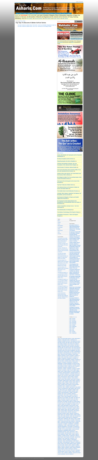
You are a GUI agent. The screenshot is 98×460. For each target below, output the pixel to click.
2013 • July (71, 329)
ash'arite (76, 376)
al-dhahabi (74, 358)
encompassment (64, 388)
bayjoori (64, 383)
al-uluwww (64, 370)
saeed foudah (60, 436)
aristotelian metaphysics (64, 373)
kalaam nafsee (77, 414)
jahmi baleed (76, 410)
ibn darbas (63, 398)
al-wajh (68, 370)
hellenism (73, 393)
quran (70, 434)
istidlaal (74, 408)
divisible (67, 387)
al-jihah (73, 360)
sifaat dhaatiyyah (69, 440)
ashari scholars (75, 377)
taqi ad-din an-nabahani (70, 446)
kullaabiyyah (75, 417)
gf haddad (69, 391)
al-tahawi (74, 368)
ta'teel (59, 443)
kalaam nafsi (60, 415)
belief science (72, 383)
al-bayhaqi (64, 358)
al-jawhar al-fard (68, 360)
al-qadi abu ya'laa (71, 366)
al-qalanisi (77, 366)
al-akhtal (76, 355)
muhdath (76, 422)
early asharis (78, 387)
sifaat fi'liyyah (75, 440)
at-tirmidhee (60, 380)
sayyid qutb (67, 438)
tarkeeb (63, 447)
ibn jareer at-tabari (65, 400)
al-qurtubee (60, 367)
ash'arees (77, 375)
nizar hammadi (69, 427)
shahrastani (60, 440)
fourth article (56, 18)
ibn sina (63, 402)
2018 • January (72, 319)
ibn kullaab (65, 401)
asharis (59, 379)
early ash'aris (72, 387)
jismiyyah (68, 414)
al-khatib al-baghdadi (67, 363)
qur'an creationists (61, 434)
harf (62, 393)
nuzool (73, 429)
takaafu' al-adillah (75, 444)
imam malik (76, 406)
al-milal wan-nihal (75, 363)
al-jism (77, 360)
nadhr (65, 425)
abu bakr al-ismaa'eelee (74, 346)
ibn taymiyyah (68, 402)
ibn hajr (72, 398)
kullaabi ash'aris (69, 417)
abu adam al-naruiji (61, 342)
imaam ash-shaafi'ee (69, 406)
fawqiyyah (60, 391)
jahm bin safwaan (71, 409)
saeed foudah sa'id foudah (69, 436)
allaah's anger (76, 370)
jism (64, 414)
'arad (59, 338)
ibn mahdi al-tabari (76, 401)
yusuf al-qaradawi (61, 454)
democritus (60, 387)
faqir (77, 389)
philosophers (72, 431)
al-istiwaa (77, 359)
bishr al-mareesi (68, 384)
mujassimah (60, 423)
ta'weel (62, 443)
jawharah (72, 413)
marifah (78, 418)
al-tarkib (78, 368)
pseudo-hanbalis (61, 433)
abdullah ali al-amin (66, 341)
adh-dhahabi (60, 352)
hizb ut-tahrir (66, 394)
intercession (64, 408)
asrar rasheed (67, 379)
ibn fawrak (68, 398)
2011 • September (72, 333)
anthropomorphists (74, 372)
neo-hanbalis (70, 426)
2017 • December (72, 321)
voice (63, 452)
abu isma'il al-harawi (76, 349)
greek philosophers (65, 392)
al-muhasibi (60, 364)
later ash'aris (71, 418)
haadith (71, 392)
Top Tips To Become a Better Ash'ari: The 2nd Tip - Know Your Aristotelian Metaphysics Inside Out (37, 25)
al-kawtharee (69, 362)
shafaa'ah (68, 439)
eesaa (59, 388)
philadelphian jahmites (62, 431)
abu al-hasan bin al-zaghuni (73, 343)
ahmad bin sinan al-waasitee (66, 354)
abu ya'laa (78, 350)
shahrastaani (73, 439)
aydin (63, 381)
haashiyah (75, 392)
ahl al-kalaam (74, 352)
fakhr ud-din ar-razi (63, 389)
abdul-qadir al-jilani (66, 339)
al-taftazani (69, 368)
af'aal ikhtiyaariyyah (67, 352)
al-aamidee (71, 355)
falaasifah (70, 389)
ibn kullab (70, 401)
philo (68, 431)
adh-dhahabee (77, 351)
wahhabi (66, 452)
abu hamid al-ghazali (76, 347)
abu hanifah (60, 349)
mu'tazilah (72, 419)
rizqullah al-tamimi (65, 435)
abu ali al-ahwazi (71, 345)
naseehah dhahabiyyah (62, 426)
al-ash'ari (71, 356)
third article (48, 18)
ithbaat (59, 409)
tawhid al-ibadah (61, 448)
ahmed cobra (75, 354)
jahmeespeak (70, 410)
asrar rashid (73, 379)
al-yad (71, 370)
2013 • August (72, 327)
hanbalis (59, 393)
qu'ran (73, 433)
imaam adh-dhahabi (65, 405)
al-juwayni (64, 362)
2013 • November (72, 323)
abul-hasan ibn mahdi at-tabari (64, 351)
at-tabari (78, 379)
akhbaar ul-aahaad (61, 355)
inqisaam (59, 408)
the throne (73, 450)
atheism (74, 380)
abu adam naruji (76, 342)
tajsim (70, 444)
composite (68, 385)
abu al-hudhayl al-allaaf (62, 345)
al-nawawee (69, 364)
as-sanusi (66, 375)
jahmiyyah (74, 412)
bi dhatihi (63, 384)
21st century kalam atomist (65, 338)
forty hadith (64, 391)
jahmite (59, 412)
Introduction (60, 42)
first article (29, 18)
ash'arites (59, 377)
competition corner (61, 385)
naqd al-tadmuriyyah (71, 425)
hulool (62, 396)
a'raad (73, 338)
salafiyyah (60, 438)
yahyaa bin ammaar (77, 452)
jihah (62, 414)
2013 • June (71, 330)
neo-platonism (76, 426)
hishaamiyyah (60, 394)
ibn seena (60, 402)
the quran (68, 450)
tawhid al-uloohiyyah (69, 448)
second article (38, 18)
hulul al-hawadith (67, 396)
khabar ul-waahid (61, 417)
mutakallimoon (60, 425)
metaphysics (60, 419)
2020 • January (72, 318)
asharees (69, 377)
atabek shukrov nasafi (67, 380)
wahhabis (70, 452)
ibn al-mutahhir (65, 397)
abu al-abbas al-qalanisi (62, 343)
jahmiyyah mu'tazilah (62, 413)
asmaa (62, 379)
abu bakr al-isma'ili (65, 346)
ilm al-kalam (73, 404)
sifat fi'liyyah (60, 442)
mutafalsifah (76, 423)
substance (72, 442)
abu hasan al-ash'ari (67, 349)
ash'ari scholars (71, 376)
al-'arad (67, 355)
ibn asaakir (71, 397)
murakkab (65, 423)
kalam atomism (66, 415)
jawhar (68, 413)
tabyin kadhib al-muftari (71, 443)
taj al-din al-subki (61, 444)
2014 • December (72, 322)
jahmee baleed (64, 410)
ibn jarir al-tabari (73, 400)
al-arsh (62, 356)
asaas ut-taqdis (71, 375)
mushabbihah (70, 423)
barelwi (70, 381)
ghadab (73, 391)
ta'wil (65, 443)
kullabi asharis (60, 418)
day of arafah (73, 385)
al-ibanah (72, 359)
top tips (69, 451)
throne (66, 451)
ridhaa (73, 434)
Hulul (72, 42)
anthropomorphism (66, 372)
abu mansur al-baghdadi (70, 350)
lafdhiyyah (66, 418)
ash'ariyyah (64, 377)
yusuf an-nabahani (69, 454)
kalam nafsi (72, 415)
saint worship (77, 436)
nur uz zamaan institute (66, 429)
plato (76, 431)
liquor (75, 418)
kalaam (71, 414)
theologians (78, 450)
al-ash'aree (66, 356)
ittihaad (62, 409)
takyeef (59, 446)
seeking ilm (72, 438)
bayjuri (67, 383)
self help (64, 439)
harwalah (69, 393)
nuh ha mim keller (75, 427)
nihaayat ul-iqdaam (61, 427)
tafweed (78, 443)
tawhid (71, 447)
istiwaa (77, 408)
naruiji (77, 425)
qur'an (77, 433)
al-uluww (59, 370)
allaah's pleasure (67, 371)
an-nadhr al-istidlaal (75, 371)
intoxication (69, 408)
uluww (73, 451)
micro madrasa (67, 419)
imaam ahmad (72, 405)
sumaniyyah (77, 442)
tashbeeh (67, 447)
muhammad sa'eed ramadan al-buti (67, 422)
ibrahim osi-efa (75, 402)
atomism (78, 380)
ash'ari (59, 376)
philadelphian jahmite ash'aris (69, 430)
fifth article (65, 18)
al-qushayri (69, 367)
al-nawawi (74, 364)
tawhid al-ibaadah (76, 447)
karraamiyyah (78, 415)
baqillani (66, 381)
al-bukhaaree (69, 358)
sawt (63, 438)
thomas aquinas (61, 451)
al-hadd (62, 359)
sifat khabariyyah (66, 442)
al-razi (73, 367)
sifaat (64, 440)
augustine (60, 381)
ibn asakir (76, 397)
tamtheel (63, 446)
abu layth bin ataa (61, 350)
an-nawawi (60, 372)
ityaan (66, 409)
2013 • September (72, 326)
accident (72, 351)
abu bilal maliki (60, 347)
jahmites (69, 412)
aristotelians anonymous (74, 373)
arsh (62, 375)
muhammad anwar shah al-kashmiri (68, 421)
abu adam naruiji (69, 342)
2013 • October (72, 325)
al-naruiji (64, 364)
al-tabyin (64, 368)
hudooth (71, 394)
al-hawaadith (67, 359)
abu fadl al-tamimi (67, 347)
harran (65, 393)
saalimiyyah (72, 435)
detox (64, 387)
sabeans (77, 435)
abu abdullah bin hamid (75, 341)
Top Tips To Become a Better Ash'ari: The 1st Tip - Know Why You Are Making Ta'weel (34, 26)
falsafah (74, 389)
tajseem (66, 444)
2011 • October (72, 331)
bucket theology (75, 384)
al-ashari (75, 356)
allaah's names (61, 371)
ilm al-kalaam (67, 404)
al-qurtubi (65, 367)
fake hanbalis (71, 388)
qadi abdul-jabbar (68, 433)
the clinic (64, 450)
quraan (67, 434)
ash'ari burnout (64, 376)
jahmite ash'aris (64, 412)
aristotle (59, 375)
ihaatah (63, 404)
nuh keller (60, 429)
